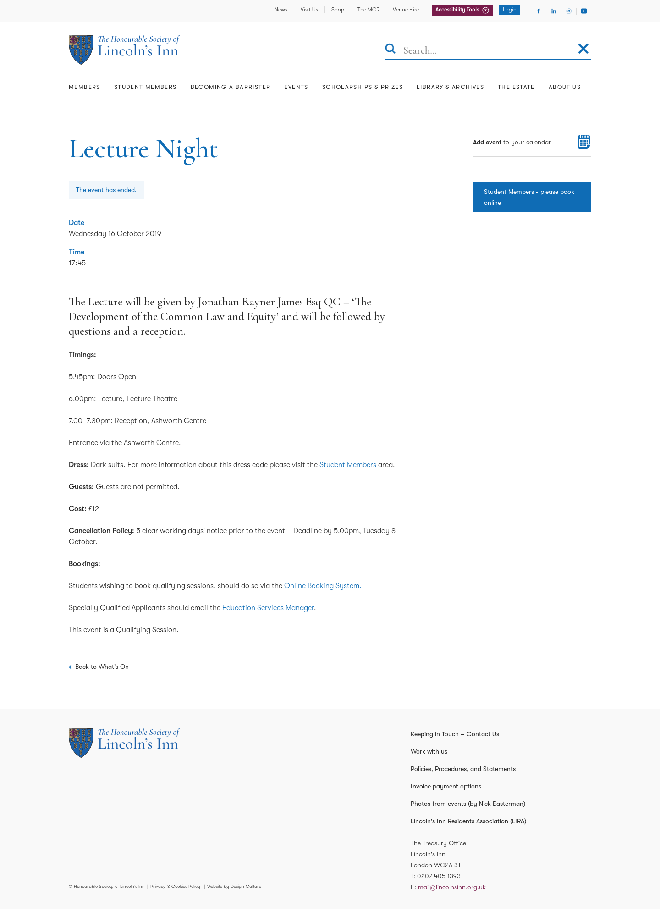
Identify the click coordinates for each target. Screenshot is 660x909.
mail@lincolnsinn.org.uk (452, 887)
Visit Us (309, 9)
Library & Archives (450, 86)
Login (510, 9)
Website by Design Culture (234, 886)
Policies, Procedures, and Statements (463, 768)
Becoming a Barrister (231, 86)
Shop (337, 9)
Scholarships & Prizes (362, 86)
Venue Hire (406, 9)
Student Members (145, 86)
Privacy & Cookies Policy (175, 886)
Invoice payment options (446, 786)
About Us (565, 86)
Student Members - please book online (529, 197)
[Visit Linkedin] (553, 11)
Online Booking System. (323, 586)
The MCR (369, 9)
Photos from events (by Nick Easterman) (468, 803)
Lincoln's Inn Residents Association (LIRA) (468, 821)
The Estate (516, 86)
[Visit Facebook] (538, 11)
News (281, 9)
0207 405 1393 (439, 876)
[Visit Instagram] (568, 11)
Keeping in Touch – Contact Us (455, 734)
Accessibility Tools (457, 9)
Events (296, 86)
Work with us (429, 751)
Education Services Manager (268, 608)
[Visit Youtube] (584, 11)
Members (84, 86)
